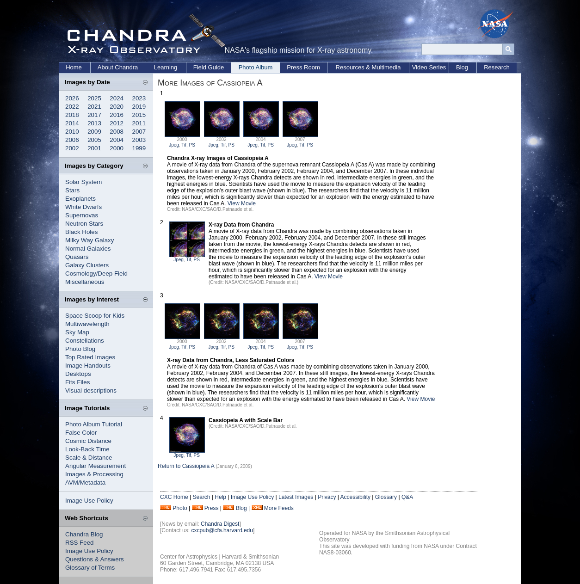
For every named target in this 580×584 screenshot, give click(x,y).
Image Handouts (88, 365)
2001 (94, 148)
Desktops (78, 373)
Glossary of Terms (90, 567)
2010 (72, 131)
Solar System (83, 181)
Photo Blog (80, 348)
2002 (72, 148)
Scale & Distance (88, 457)
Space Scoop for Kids (94, 315)
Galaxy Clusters (87, 265)
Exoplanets (80, 198)
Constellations (84, 340)
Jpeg (174, 145)
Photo (180, 508)
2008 (116, 131)
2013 (94, 123)
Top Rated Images (90, 357)
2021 (94, 106)
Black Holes (81, 231)
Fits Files (77, 382)
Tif (183, 145)
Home (74, 67)
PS (192, 145)
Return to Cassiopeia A (186, 466)
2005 (94, 139)
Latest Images (295, 497)
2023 (139, 98)
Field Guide (208, 67)
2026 (72, 98)
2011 (139, 123)
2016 (116, 114)
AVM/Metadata (85, 482)
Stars (72, 190)
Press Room (303, 67)
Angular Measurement (95, 465)
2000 (116, 148)
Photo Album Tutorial (93, 424)
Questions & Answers (94, 559)
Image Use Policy (89, 500)
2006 (72, 139)
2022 (72, 106)
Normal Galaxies (88, 248)
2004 (116, 139)
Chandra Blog (84, 534)
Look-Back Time (87, 449)
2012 (116, 123)
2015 (139, 114)
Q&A (407, 497)
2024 (116, 98)
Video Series (429, 67)
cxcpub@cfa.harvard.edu (222, 530)
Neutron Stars (84, 223)
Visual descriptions (91, 390)
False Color (81, 432)
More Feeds (279, 508)
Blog (462, 67)
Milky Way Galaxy (89, 240)
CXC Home (174, 497)
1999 (139, 148)
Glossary (386, 497)
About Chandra (118, 67)
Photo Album (256, 67)
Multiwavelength (87, 323)
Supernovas (81, 215)
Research (497, 67)
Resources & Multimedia (368, 67)
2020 (116, 106)
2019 (139, 106)
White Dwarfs (83, 206)
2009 (94, 131)
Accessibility (355, 497)
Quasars (76, 256)
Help (220, 497)
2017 (94, 114)
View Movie (242, 203)
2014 (72, 123)
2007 (139, 131)
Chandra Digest (220, 524)
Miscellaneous (84, 281)
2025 (94, 98)
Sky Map (77, 332)
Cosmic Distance (88, 440)
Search (201, 497)
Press (211, 508)
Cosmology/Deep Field (96, 273)
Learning (166, 67)
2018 (72, 114)
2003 (139, 139)
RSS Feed (79, 542)
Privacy (327, 497)
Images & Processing (94, 474)
